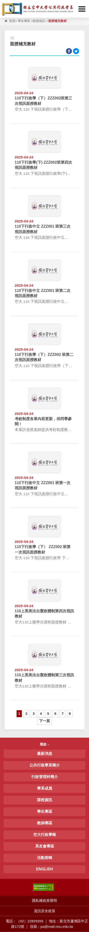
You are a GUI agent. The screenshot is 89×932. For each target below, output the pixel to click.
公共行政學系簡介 (44, 765)
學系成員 (44, 788)
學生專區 (24, 21)
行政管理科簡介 (44, 777)
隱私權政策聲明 (44, 900)
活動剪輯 (44, 858)
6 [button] (55, 713)
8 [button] (70, 713)
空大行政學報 (44, 835)
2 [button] (26, 713)
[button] (81, 9)
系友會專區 (44, 846)
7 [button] (62, 713)
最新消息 (44, 754)
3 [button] (34, 713)
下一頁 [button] (44, 721)
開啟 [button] (44, 744)
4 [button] (41, 713)
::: (4, 4)
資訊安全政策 (44, 911)
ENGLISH (44, 869)
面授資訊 (39, 21)
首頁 (12, 21)
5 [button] (48, 713)
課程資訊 (44, 800)
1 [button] (19, 713)
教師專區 (44, 823)
